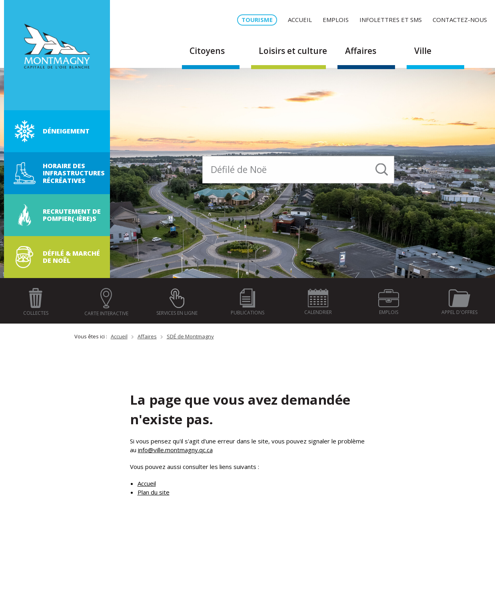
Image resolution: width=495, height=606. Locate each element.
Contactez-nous (460, 20)
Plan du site (154, 492)
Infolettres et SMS (390, 20)
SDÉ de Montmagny (190, 336)
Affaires (360, 50)
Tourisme (257, 20)
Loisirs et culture (293, 50)
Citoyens (207, 50)
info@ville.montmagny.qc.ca (175, 450)
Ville (422, 50)
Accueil (300, 20)
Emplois (336, 20)
